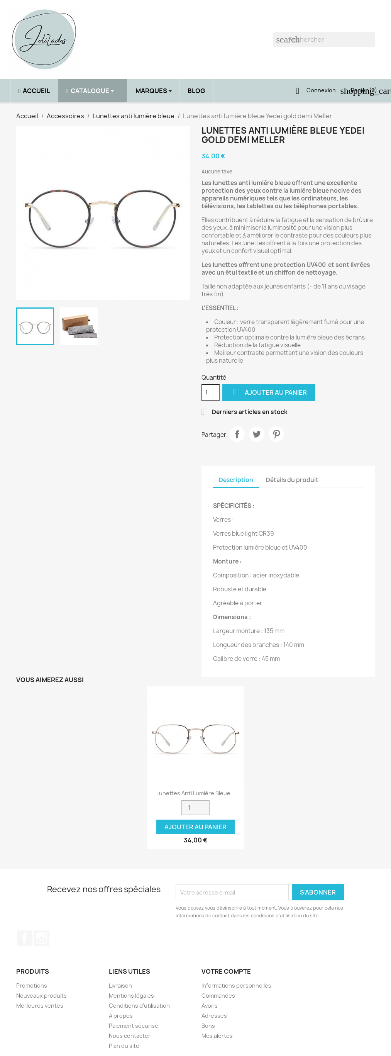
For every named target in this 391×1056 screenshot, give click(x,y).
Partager (237, 434)
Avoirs (209, 1005)
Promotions (31, 985)
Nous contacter (130, 1035)
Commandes (218, 995)
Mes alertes (217, 1035)
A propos (121, 1015)
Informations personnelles (236, 985)
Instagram (41, 938)
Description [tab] (236, 480)
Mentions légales (131, 995)
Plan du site (124, 1045)
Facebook (24, 938)
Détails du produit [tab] (292, 480)
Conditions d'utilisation (139, 1005)
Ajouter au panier (268, 392)
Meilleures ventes (39, 1005)
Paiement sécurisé (133, 1025)
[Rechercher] (324, 39)
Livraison (120, 985)
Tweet (256, 434)
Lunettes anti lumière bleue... (195, 793)
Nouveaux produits (41, 995)
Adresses (214, 1015)
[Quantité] (210, 392)
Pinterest (276, 434)
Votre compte (226, 971)
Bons (208, 1025)
